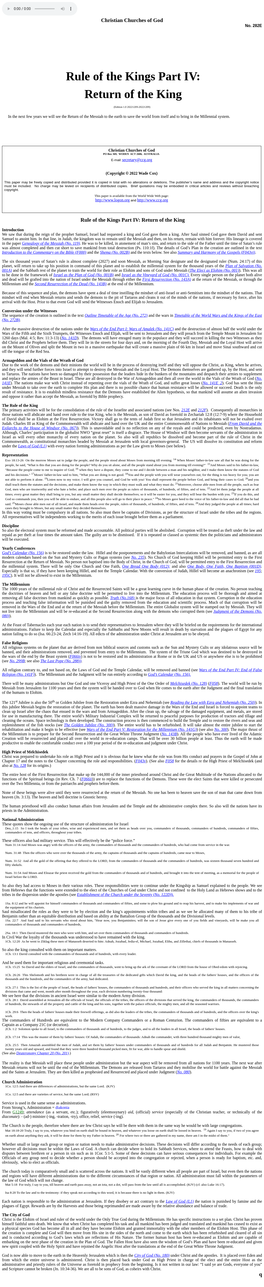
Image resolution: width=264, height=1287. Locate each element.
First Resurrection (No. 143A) (166, 279)
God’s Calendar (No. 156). (169, 674)
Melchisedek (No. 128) (188, 683)
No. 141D (69, 338)
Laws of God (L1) (32, 446)
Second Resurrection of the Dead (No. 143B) (70, 284)
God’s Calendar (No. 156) (23, 553)
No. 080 (183, 1072)
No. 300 (220, 729)
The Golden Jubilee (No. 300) (88, 725)
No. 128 (19, 765)
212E (185, 410)
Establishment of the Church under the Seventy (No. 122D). (125, 894)
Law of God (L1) (180, 1201)
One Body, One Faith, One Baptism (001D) (224, 566)
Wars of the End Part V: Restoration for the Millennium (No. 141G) (141, 729)
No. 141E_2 (212, 383)
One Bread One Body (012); (146, 566)
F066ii (86, 779)
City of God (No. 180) (151, 1255)
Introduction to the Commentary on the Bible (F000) (44, 252)
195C (6, 575)
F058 (214, 683)
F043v (141, 761)
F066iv (75, 656)
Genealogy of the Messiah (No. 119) (51, 243)
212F (202, 410)
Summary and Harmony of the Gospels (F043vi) (216, 252)
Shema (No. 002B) (114, 252)
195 (258, 571)
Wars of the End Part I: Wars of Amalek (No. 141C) (132, 329)
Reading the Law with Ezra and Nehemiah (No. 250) (212, 702)
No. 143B (169, 734)
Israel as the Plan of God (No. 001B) (83, 275)
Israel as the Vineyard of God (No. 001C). (155, 275)
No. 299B (17, 661)
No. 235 (137, 557)
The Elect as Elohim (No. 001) (214, 270)
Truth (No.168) (123, 598)
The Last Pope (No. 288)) (60, 661)
